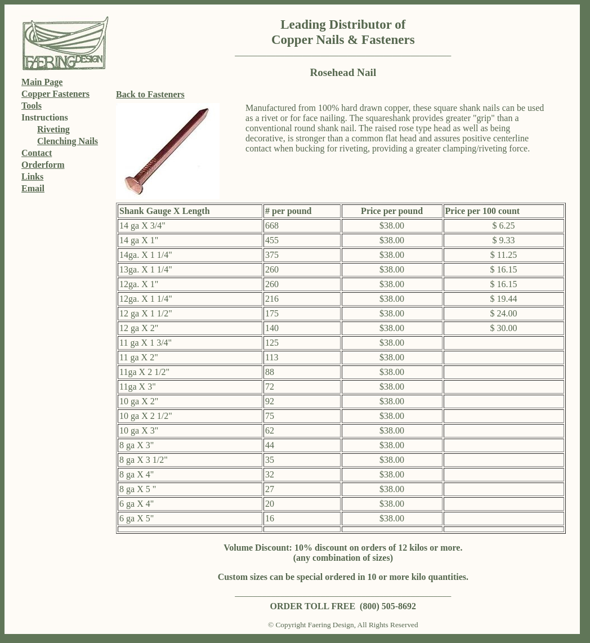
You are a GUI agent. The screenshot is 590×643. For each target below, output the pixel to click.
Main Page (41, 82)
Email (32, 188)
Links (32, 176)
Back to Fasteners (150, 94)
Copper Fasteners (55, 94)
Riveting (53, 129)
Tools (31, 105)
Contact (36, 153)
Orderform (42, 164)
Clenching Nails (67, 141)
